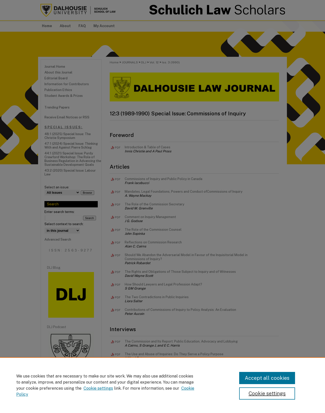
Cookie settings (98, 388)
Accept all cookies (267, 378)
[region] (162, 385)
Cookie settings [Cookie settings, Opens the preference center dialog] (267, 393)
